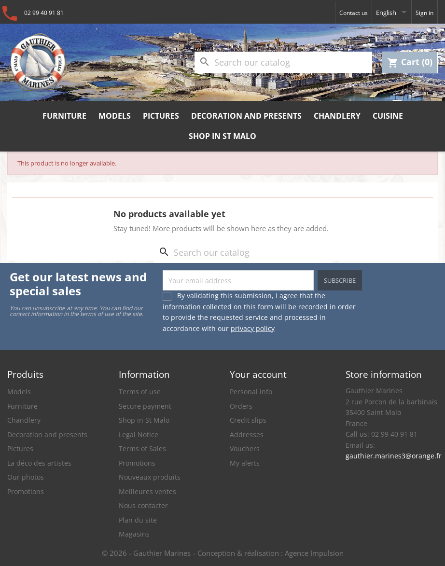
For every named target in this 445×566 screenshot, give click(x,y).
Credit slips (248, 420)
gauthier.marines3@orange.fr (392, 455)
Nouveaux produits (150, 477)
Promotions (25, 491)
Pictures (161, 115)
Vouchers (245, 448)
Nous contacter (143, 505)
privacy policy (253, 328)
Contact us (353, 13)
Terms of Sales (142, 448)
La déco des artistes (39, 463)
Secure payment (145, 406)
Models (114, 115)
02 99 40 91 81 (44, 13)
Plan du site (138, 520)
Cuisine (388, 115)
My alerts (245, 463)
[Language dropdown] (392, 12)
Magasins (134, 533)
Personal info (251, 391)
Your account (258, 374)
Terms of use (140, 391)
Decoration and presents (246, 115)
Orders (241, 406)
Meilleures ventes (147, 491)
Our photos (25, 477)
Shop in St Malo (222, 136)
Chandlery (337, 115)
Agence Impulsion (314, 553)
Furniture (64, 115)
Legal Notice (138, 434)
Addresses (247, 434)
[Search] (283, 62)
